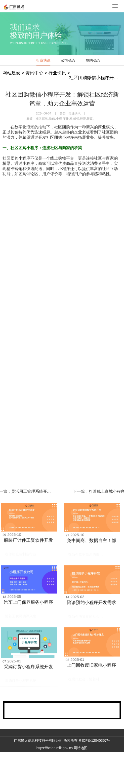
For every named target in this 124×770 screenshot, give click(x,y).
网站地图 (80, 748)
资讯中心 (34, 72)
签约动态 (55, 60)
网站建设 (11, 72)
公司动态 (31, 60)
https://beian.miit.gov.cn (55, 748)
